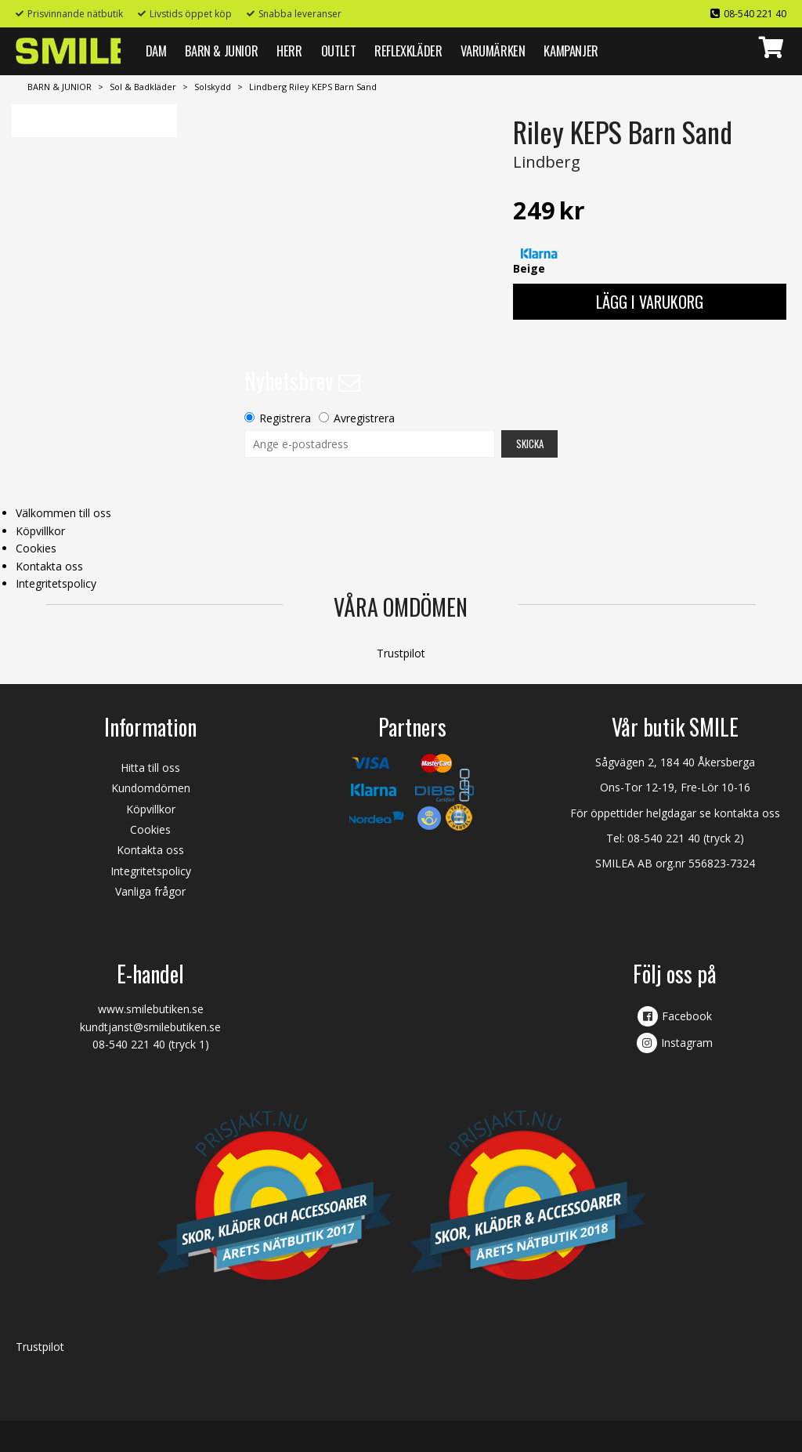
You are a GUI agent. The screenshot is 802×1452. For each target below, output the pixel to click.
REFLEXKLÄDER (408, 50)
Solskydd (212, 86)
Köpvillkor (40, 530)
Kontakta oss (49, 566)
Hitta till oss (150, 767)
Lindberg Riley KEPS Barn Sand (313, 86)
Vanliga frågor (150, 891)
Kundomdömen (150, 787)
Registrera (285, 418)
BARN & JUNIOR (221, 50)
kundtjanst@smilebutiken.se (150, 1026)
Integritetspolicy (56, 583)
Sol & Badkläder (143, 86)
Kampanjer (571, 50)
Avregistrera (364, 418)
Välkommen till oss (63, 512)
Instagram (687, 1042)
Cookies (36, 548)
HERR (289, 50)
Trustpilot (401, 653)
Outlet (338, 50)
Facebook (687, 1015)
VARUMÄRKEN (493, 50)
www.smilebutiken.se (151, 1008)
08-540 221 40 (755, 13)
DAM (156, 50)
